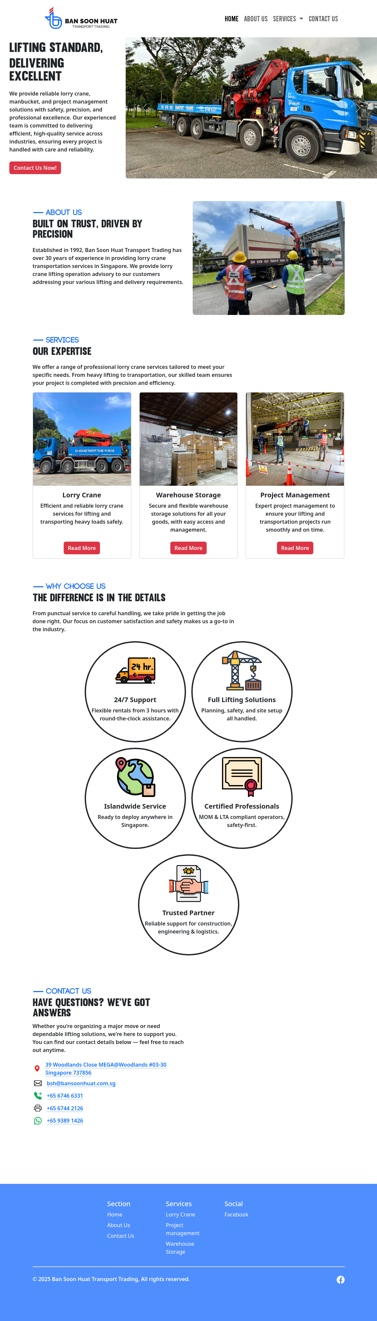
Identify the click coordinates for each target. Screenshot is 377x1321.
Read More (82, 548)
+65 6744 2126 (58, 1108)
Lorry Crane (180, 1214)
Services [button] (285, 18)
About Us (256, 18)
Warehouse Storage (180, 1247)
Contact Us (323, 18)
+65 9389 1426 (58, 1121)
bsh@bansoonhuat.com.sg (75, 1083)
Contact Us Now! (35, 167)
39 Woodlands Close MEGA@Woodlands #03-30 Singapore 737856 (100, 1068)
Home (232, 18)
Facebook (236, 1214)
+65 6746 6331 (58, 1096)
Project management (183, 1229)
